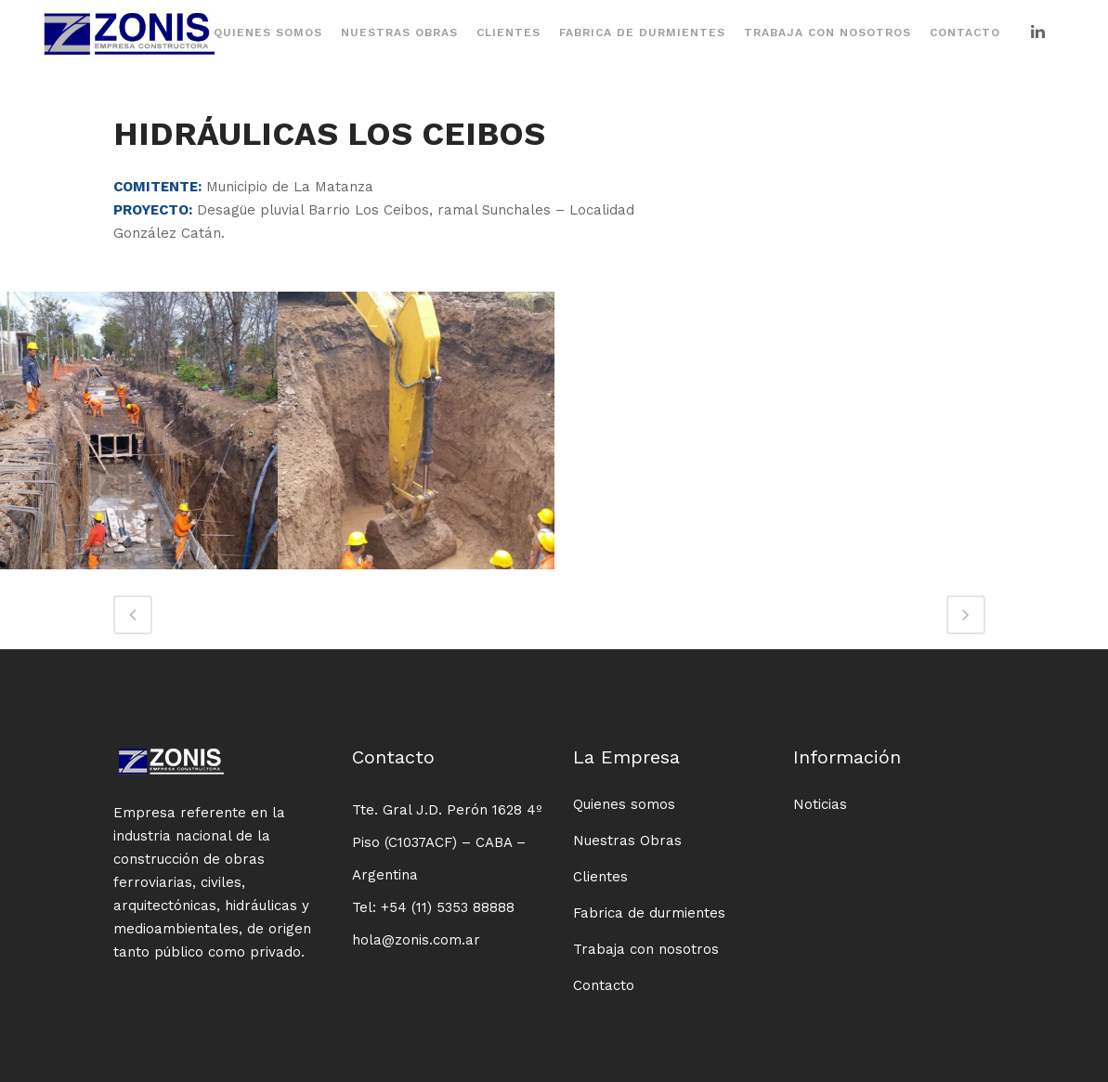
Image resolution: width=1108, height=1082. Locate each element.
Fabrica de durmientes (649, 913)
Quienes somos (624, 804)
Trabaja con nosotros (646, 949)
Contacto (603, 985)
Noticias (820, 804)
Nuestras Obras (627, 840)
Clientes (600, 876)
